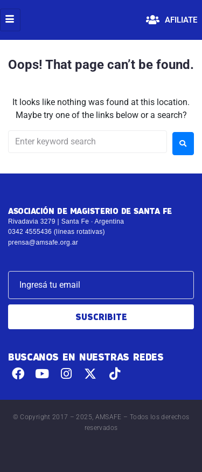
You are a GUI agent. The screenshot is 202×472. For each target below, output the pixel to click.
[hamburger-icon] (10, 20)
